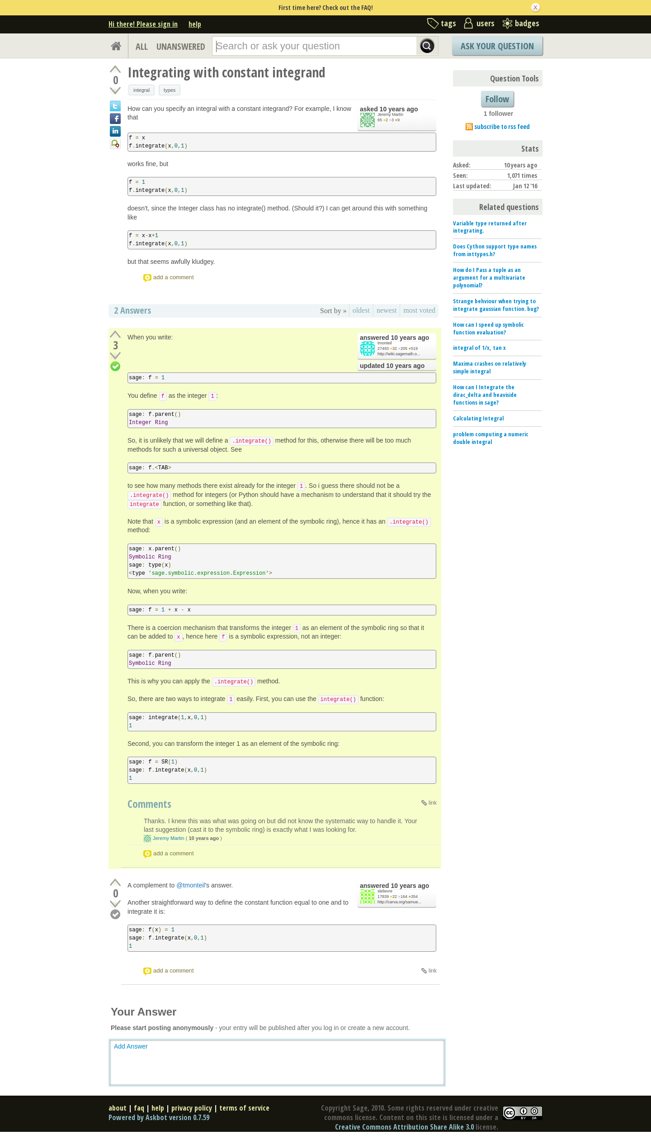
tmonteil (384, 343)
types (169, 90)
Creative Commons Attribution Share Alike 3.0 (404, 1127)
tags (448, 23)
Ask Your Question (497, 46)
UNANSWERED (180, 46)
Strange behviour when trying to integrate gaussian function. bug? (496, 305)
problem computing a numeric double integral (490, 438)
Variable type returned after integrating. (490, 227)
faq (139, 1108)
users (485, 23)
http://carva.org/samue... (399, 902)
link (433, 803)
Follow (497, 99)
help (195, 24)
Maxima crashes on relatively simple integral (489, 367)
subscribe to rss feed (502, 126)
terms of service (244, 1108)
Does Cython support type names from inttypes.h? (495, 250)
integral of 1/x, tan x (479, 347)
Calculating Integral (478, 418)
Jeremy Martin (390, 114)
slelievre (384, 891)
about (117, 1108)
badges (527, 23)
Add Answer (131, 1046)
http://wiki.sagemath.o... (398, 354)
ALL (142, 46)
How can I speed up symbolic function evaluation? (488, 328)
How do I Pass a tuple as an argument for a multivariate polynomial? (489, 277)
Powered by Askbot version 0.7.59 (158, 1117)
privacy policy (191, 1108)
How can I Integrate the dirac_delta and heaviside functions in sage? (485, 394)
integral (141, 90)
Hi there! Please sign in (143, 24)
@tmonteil (190, 885)
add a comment (173, 277)
